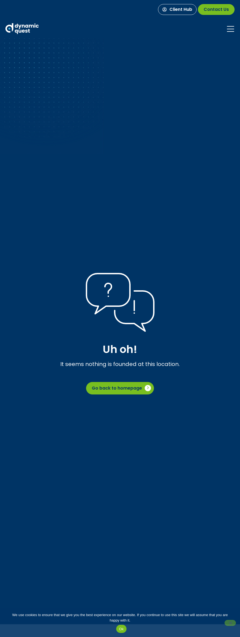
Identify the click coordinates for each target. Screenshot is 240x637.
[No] (230, 623)
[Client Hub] (177, 9)
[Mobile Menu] (230, 29)
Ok (121, 629)
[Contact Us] (216, 9)
